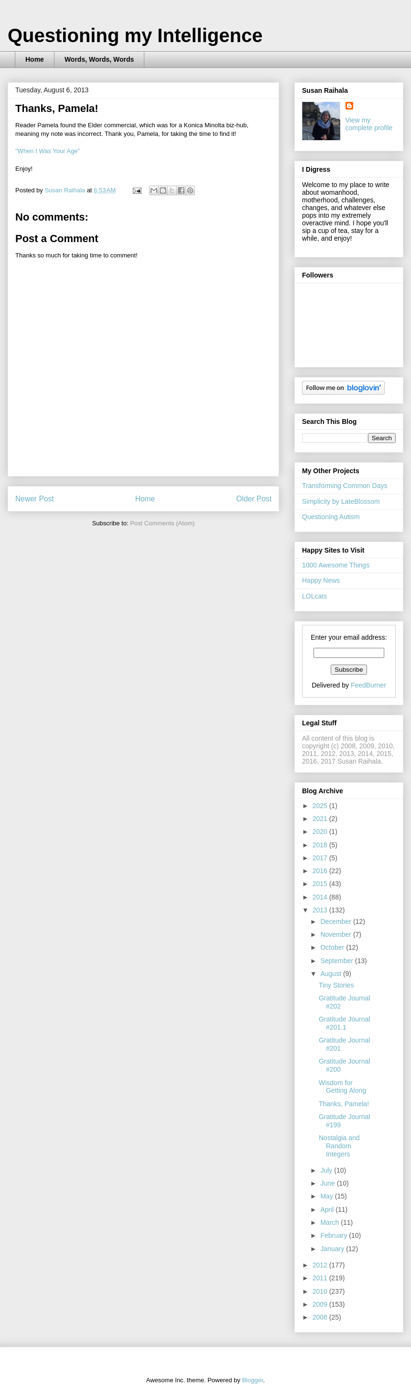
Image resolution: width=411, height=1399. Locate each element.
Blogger (252, 1380)
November (336, 934)
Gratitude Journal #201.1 (344, 1023)
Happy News (321, 580)
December (336, 921)
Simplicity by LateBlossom (341, 501)
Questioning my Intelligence (135, 35)
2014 (321, 897)
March (330, 1222)
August (331, 973)
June (328, 1183)
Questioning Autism (331, 517)
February (334, 1235)
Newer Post (34, 499)
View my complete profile (369, 124)
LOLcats (314, 596)
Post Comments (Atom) (162, 523)
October (333, 947)
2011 (321, 1278)
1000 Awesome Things (335, 565)
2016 (321, 871)
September (337, 961)
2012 (321, 1265)
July (327, 1170)
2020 (321, 831)
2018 (321, 845)
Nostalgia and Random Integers (339, 1146)
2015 (321, 884)
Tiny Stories (336, 985)
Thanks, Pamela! (344, 1104)
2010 (321, 1291)
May (327, 1196)
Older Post (253, 499)
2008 (321, 1317)
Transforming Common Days (344, 485)
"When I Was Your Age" (47, 151)
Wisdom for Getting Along (342, 1087)
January (333, 1249)
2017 (321, 858)
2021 (321, 818)
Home (34, 59)
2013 (321, 910)
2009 (321, 1304)
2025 (321, 806)
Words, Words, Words (99, 59)
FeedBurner (368, 685)
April (327, 1209)
